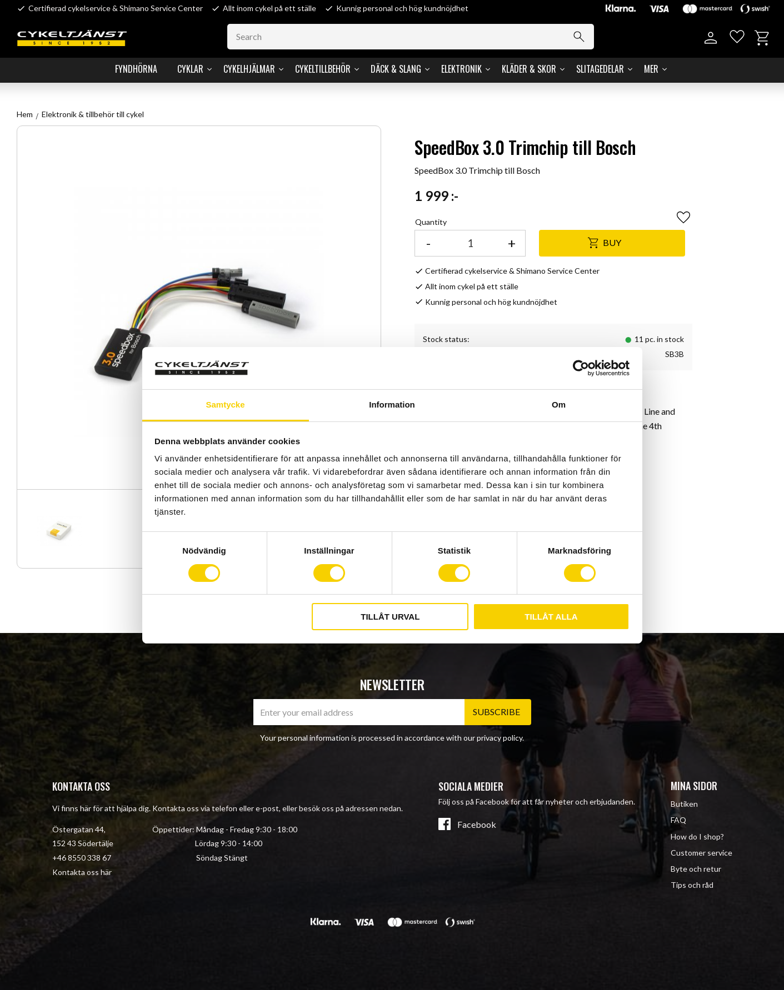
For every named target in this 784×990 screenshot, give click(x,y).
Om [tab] (559, 404)
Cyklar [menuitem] (190, 69)
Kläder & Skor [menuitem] (529, 69)
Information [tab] (392, 404)
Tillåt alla (551, 616)
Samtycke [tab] (225, 404)
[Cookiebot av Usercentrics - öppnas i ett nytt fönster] (581, 368)
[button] (735, 38)
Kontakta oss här (82, 872)
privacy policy (499, 737)
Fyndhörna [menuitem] (136, 69)
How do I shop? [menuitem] (697, 836)
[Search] (582, 37)
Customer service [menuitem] (701, 852)
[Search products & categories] (414, 36)
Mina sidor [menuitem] (694, 786)
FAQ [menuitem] (678, 820)
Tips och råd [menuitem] (692, 885)
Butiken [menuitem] (684, 803)
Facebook (476, 824)
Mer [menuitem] (651, 69)
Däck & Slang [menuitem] (396, 69)
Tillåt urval (390, 616)
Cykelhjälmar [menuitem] (249, 69)
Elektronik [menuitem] (461, 69)
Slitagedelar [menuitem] (600, 69)
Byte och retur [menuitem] (696, 868)
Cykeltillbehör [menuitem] (323, 69)
